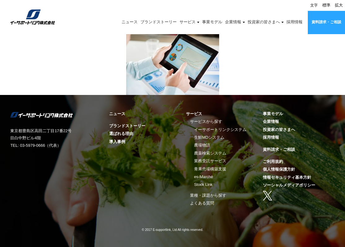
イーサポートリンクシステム (220, 129)
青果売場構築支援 (210, 169)
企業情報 (233, 22)
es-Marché (203, 176)
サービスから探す (206, 121)
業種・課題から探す (208, 195)
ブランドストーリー (158, 22)
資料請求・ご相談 (326, 22)
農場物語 (202, 145)
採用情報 (294, 22)
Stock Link (203, 184)
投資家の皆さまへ (264, 22)
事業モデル (212, 22)
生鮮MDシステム (209, 137)
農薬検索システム (210, 153)
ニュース (130, 22)
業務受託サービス (210, 161)
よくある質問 (202, 203)
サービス (187, 22)
